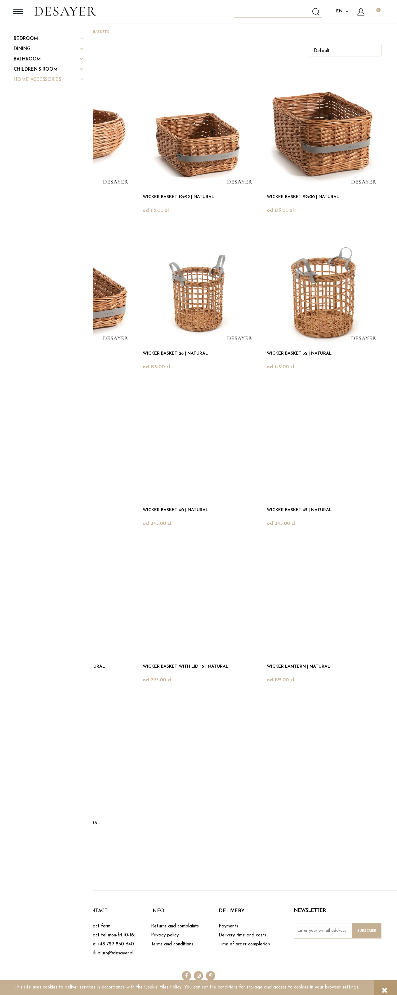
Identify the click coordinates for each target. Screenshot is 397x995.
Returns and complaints (175, 926)
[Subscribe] (366, 930)
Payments (228, 926)
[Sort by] (345, 50)
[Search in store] (279, 11)
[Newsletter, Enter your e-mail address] (337, 931)
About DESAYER (34, 926)
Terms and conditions (172, 944)
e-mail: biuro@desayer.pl (108, 953)
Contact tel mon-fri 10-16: (109, 935)
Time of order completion (244, 944)
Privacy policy (165, 935)
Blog (20, 935)
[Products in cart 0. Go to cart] (378, 11)
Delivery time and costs (242, 935)
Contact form (96, 926)
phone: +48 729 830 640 (108, 944)
